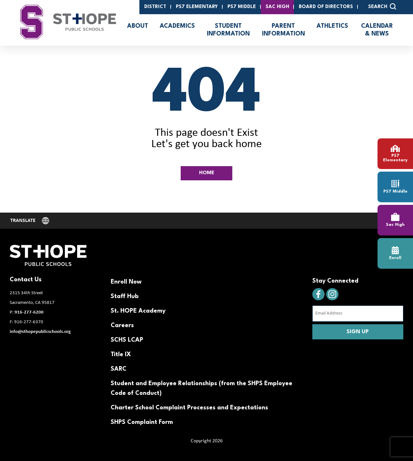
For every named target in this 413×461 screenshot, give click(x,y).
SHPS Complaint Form (142, 422)
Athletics (332, 26)
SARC (118, 369)
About (137, 26)
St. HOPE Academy (138, 311)
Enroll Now (126, 282)
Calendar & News (377, 30)
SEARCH (382, 6)
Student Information (228, 30)
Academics (177, 26)
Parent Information (283, 30)
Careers (122, 325)
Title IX (121, 354)
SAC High (277, 7)
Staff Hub (124, 296)
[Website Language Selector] (29, 220)
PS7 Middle (241, 7)
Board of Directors (326, 7)
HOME (206, 172)
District (155, 7)
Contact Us (26, 280)
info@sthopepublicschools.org (40, 331)
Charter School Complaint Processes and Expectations (189, 408)
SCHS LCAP (127, 340)
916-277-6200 (29, 312)
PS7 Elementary (197, 7)
